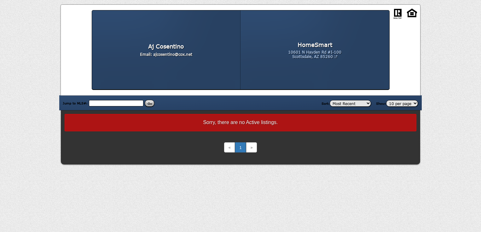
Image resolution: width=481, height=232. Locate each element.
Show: (381, 103)
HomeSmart (315, 44)
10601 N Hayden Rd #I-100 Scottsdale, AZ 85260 (314, 54)
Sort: (326, 103)
